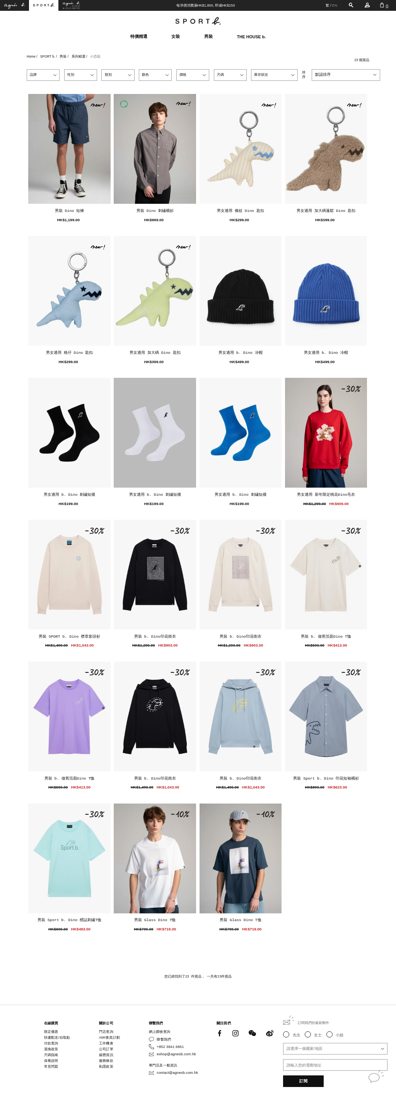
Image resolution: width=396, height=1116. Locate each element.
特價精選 (138, 36)
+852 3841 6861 (170, 1047)
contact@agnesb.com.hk (177, 1073)
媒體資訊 (106, 1055)
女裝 (175, 36)
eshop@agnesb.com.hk (176, 1054)
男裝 (208, 36)
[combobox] (346, 75)
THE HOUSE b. (251, 36)
